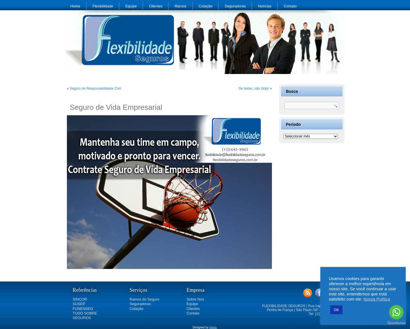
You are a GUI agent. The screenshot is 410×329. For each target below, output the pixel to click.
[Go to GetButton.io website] (396, 323)
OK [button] (336, 310)
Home (75, 6)
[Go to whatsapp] (396, 312)
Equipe (131, 6)
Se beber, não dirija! (254, 89)
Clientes (155, 6)
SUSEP (79, 304)
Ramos (180, 6)
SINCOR (80, 299)
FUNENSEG (83, 309)
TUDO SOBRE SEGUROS (85, 315)
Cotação (205, 6)
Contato (290, 6)
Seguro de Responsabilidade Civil (95, 89)
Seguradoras (235, 6)
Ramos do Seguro (144, 299)
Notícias (264, 6)
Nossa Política (376, 299)
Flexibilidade (103, 6)
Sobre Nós (195, 299)
